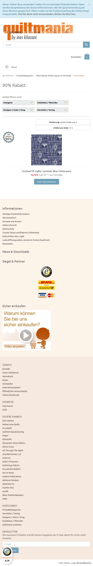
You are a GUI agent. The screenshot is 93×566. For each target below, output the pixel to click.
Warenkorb (7, 376)
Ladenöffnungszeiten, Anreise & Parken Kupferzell (26, 240)
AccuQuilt (7, 428)
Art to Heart (8, 472)
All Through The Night (12, 450)
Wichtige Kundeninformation (15, 213)
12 (63, 127)
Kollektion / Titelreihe (47, 102)
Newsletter (7, 243)
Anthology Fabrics (11, 465)
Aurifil (5, 491)
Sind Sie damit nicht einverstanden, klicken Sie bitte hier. (47, 13)
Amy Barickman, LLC (11, 454)
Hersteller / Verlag (46, 110)
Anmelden (76, 56)
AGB (4, 409)
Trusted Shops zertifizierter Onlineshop (20, 232)
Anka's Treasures (10, 461)
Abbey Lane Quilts (11, 424)
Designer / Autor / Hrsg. (14, 110)
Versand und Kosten (11, 221)
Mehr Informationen (46, 181)
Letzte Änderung (63, 122)
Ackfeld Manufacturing (13, 431)
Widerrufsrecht (9, 225)
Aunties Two (8, 487)
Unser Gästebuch (10, 372)
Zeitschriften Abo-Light (13, 236)
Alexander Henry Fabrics (13, 442)
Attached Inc (8, 483)
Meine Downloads (10, 394)
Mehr (4, 498)
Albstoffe (7, 439)
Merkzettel (7, 383)
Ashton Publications (11, 476)
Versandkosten (83, 562)
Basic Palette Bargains (12, 495)
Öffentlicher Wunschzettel (14, 391)
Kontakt (6, 368)
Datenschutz (8, 228)
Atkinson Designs (10, 480)
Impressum (7, 405)
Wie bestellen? (9, 217)
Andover (6, 457)
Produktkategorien (11, 509)
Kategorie (7, 102)
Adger (5, 435)
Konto (5, 380)
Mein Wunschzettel (11, 387)
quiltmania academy (11, 524)
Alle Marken (8, 420)
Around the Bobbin (11, 469)
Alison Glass (8, 446)
